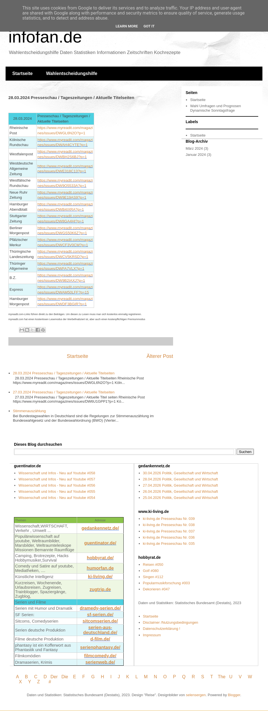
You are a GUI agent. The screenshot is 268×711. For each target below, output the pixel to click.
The (222, 676)
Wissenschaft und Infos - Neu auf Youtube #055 (56, 491)
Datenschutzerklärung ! (161, 628)
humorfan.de (100, 568)
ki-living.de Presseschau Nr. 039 (169, 519)
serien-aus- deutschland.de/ (100, 630)
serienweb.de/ (100, 662)
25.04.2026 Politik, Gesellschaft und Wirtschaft (180, 498)
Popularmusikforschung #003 (166, 583)
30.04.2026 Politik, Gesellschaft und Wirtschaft (180, 473)
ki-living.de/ (100, 576)
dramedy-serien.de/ (100, 608)
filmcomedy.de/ (100, 655)
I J (115, 676)
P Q (180, 676)
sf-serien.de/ (100, 614)
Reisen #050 (153, 564)
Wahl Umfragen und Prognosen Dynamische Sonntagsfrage (215, 108)
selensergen (196, 695)
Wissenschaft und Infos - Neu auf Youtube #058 (56, 473)
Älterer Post (160, 356)
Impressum (152, 635)
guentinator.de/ (100, 543)
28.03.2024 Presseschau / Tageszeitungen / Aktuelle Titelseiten (63, 373)
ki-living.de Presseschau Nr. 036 (169, 537)
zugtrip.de (100, 589)
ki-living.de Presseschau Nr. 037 (169, 531)
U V (236, 676)
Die (64, 676)
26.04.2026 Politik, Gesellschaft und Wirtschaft (180, 491)
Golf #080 (151, 571)
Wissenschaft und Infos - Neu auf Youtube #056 (56, 485)
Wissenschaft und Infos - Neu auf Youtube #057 (56, 479)
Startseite (22, 73)
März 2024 (194, 148)
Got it (149, 26)
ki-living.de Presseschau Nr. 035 (169, 543)
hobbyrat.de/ (100, 557)
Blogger (234, 695)
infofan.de (45, 36)
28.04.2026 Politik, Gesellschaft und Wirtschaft (180, 479)
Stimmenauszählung (29, 411)
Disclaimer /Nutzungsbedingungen (170, 622)
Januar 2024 (196, 154)
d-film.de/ (100, 639)
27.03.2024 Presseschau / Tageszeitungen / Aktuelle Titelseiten (63, 392)
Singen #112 (153, 577)
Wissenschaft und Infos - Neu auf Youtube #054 (56, 498)
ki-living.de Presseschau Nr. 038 (169, 525)
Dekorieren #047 (156, 589)
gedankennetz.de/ (100, 528)
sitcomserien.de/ (100, 621)
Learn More (127, 26)
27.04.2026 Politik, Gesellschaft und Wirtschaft (180, 485)
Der (54, 676)
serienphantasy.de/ (100, 647)
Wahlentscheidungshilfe (71, 73)
